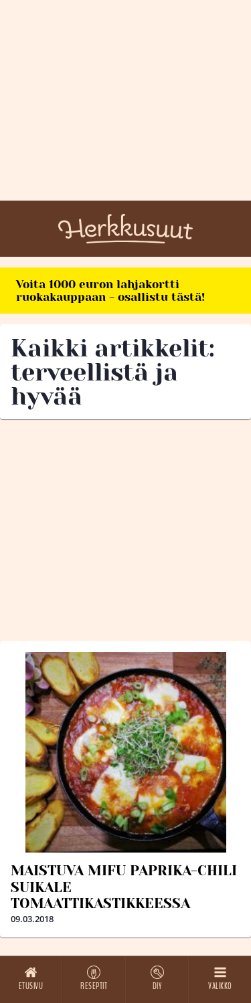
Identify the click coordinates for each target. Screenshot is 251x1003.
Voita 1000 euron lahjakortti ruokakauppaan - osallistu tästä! (110, 290)
